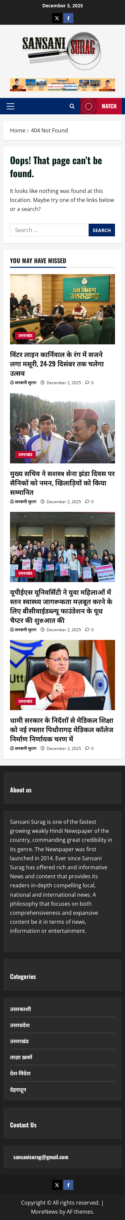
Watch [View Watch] (98, 106)
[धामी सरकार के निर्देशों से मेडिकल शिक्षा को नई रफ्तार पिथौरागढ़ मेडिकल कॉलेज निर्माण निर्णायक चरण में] (62, 675)
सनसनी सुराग (25, 382)
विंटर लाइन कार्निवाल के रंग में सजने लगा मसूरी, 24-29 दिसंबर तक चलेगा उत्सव (57, 363)
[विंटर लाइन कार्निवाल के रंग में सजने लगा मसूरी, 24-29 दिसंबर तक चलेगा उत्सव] (62, 309)
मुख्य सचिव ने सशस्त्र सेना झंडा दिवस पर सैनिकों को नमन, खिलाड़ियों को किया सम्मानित (62, 482)
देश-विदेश (20, 1073)
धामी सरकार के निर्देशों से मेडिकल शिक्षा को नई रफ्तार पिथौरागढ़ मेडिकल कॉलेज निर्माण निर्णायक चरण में (61, 729)
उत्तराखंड (25, 335)
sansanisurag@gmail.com (40, 1157)
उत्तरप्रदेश (20, 1025)
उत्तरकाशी (20, 1009)
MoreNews (44, 1211)
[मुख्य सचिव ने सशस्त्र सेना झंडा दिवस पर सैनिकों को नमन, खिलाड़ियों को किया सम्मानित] (62, 428)
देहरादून (18, 1089)
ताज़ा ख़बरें (21, 1057)
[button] (10, 106)
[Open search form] (72, 106)
